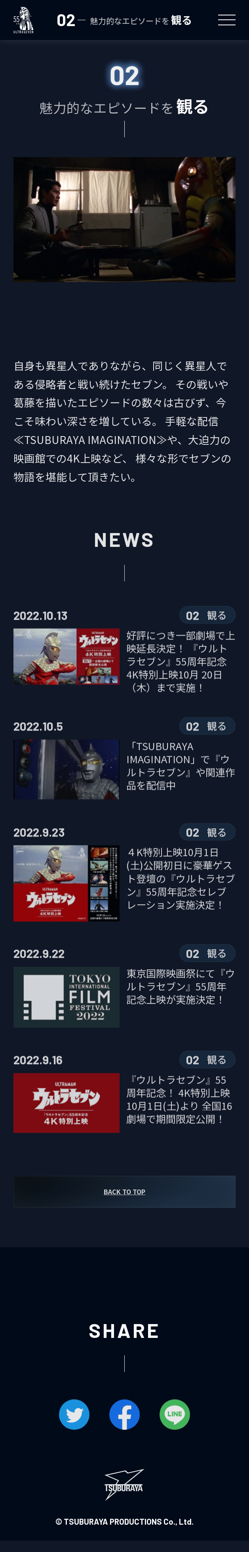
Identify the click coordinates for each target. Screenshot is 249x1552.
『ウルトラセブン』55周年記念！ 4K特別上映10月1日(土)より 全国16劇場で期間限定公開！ (179, 1111)
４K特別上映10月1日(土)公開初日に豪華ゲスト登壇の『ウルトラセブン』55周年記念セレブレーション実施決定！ (180, 892)
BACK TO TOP (124, 1203)
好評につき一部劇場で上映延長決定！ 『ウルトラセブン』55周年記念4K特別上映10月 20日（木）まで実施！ (180, 674)
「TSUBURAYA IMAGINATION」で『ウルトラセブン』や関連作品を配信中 (180, 777)
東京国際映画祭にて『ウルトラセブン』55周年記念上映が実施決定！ (180, 998)
